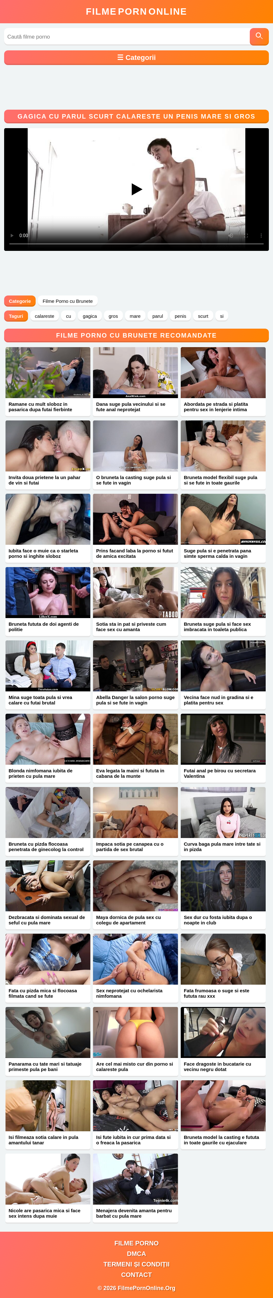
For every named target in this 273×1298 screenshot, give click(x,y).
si (222, 316)
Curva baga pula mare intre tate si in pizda (222, 846)
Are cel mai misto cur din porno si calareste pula (134, 1066)
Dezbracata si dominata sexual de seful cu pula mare (47, 920)
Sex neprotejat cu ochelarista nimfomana (129, 993)
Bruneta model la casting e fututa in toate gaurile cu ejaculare (221, 1139)
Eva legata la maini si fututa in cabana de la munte (130, 773)
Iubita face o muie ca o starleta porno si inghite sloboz (43, 553)
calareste (44, 316)
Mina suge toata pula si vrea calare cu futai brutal (40, 700)
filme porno (137, 1243)
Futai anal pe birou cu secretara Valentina (220, 773)
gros (113, 316)
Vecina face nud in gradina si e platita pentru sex (218, 700)
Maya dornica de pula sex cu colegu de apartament (128, 920)
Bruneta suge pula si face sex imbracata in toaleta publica (217, 626)
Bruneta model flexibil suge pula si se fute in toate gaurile (220, 480)
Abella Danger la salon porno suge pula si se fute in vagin (135, 700)
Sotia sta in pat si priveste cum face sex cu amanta (131, 626)
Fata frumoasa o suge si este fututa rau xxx (216, 993)
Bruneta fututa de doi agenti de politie (44, 626)
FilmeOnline (136, 11)
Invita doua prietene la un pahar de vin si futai (44, 480)
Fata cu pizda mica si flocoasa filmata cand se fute (43, 993)
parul (157, 316)
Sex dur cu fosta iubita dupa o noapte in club (218, 920)
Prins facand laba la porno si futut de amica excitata (134, 553)
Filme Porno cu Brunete (68, 301)
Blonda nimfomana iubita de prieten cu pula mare (41, 773)
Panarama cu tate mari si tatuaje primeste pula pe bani (45, 1066)
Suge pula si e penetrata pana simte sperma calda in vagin (217, 553)
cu (68, 316)
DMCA (136, 1253)
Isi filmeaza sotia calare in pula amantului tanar (43, 1139)
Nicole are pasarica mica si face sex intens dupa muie (44, 1213)
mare (135, 316)
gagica (90, 316)
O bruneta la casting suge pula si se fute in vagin (133, 480)
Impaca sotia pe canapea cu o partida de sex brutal (130, 846)
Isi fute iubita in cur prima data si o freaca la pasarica (133, 1139)
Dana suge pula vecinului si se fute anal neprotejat (130, 406)
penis (180, 316)
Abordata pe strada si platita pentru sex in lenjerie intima (216, 406)
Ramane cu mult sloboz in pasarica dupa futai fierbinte (40, 406)
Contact (136, 1274)
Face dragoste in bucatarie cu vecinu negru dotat (217, 1066)
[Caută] (259, 37)
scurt (203, 316)
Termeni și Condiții (136, 1264)
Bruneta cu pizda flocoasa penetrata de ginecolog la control (46, 846)
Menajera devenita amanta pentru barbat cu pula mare (134, 1213)
